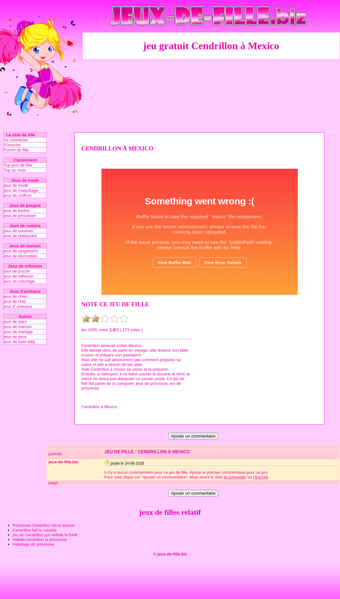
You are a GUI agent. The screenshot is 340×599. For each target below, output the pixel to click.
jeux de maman (18, 326)
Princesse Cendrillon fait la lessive (44, 525)
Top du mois (15, 170)
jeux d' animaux (18, 306)
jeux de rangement (21, 251)
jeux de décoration (20, 256)
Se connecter (16, 140)
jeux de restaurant (20, 235)
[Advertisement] (211, 95)
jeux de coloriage (19, 281)
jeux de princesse (20, 215)
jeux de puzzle (17, 271)
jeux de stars (15, 321)
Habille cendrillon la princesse (40, 539)
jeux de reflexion (19, 276)
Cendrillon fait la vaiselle (35, 530)
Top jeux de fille (18, 165)
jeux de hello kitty (19, 341)
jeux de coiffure (18, 195)
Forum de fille (16, 150)
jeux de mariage (18, 331)
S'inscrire (12, 145)
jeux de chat (15, 301)
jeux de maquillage (21, 190)
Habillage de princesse (33, 544)
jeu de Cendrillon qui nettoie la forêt (45, 534)
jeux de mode (16, 185)
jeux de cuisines (18, 230)
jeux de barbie (17, 210)
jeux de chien (16, 296)
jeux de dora (15, 336)
